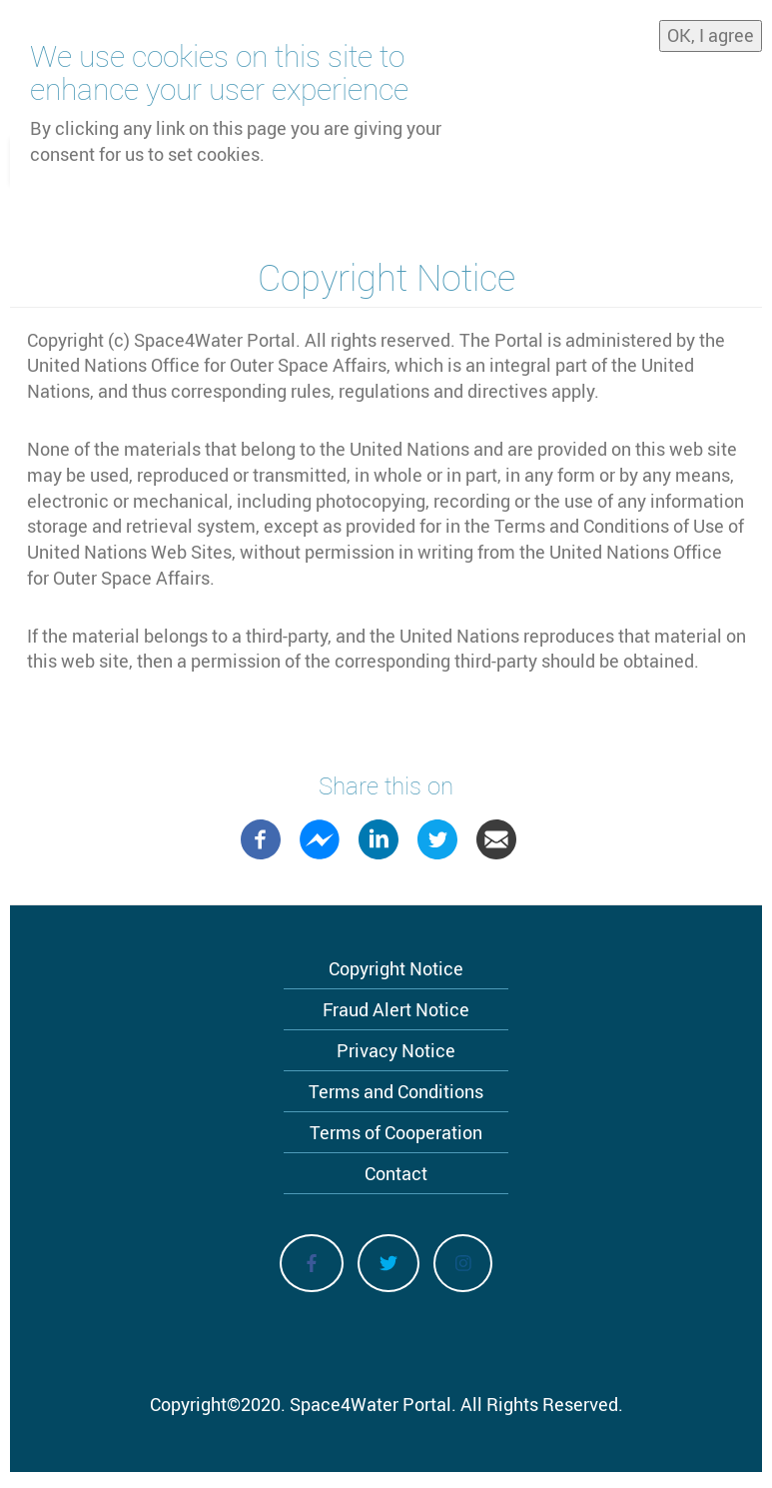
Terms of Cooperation (396, 1132)
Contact (396, 1173)
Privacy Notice (396, 1050)
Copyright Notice (396, 968)
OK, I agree (710, 34)
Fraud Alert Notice (396, 1009)
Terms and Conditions (396, 1091)
